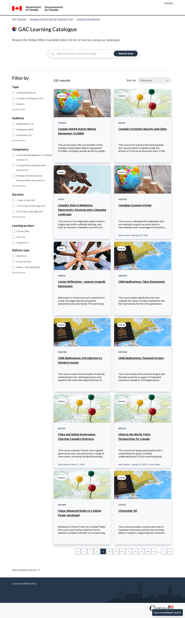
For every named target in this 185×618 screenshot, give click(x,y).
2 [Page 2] (96, 551)
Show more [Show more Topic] (20, 109)
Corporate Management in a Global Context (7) (34, 157)
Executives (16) (23, 135)
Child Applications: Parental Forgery (141, 358)
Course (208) (22, 231)
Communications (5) (26, 92)
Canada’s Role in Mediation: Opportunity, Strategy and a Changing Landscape (82, 210)
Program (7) (22, 242)
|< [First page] (77, 551)
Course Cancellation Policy (24, 583)
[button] (32, 109)
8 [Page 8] (134, 551)
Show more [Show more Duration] (20, 217)
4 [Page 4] (109, 551)
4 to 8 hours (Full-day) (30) (29, 211)
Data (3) (20, 104)
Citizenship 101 (127, 510)
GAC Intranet (19, 19)
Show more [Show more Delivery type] (20, 272)
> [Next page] (163, 551)
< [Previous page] (84, 551)
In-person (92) (23, 261)
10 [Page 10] (147, 551)
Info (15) (20, 236)
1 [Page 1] (90, 551)
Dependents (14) (24, 123)
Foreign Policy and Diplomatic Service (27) (31, 167)
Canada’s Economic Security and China (142, 129)
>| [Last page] (170, 551)
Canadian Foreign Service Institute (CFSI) (51, 19)
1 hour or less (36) (25, 200)
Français (168, 3)
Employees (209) (24, 129)
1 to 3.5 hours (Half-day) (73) (30, 205)
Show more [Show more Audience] (20, 140)
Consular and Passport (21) (29, 98)
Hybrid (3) (21, 255)
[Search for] (93, 53)
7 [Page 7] (128, 551)
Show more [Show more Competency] (20, 185)
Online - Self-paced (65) (28, 267)
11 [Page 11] (154, 551)
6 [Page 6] (122, 551)
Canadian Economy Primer (135, 205)
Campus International (88, 19)
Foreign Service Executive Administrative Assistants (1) (30, 178)
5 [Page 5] (115, 551)
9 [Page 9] (141, 551)
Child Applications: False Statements (141, 281)
